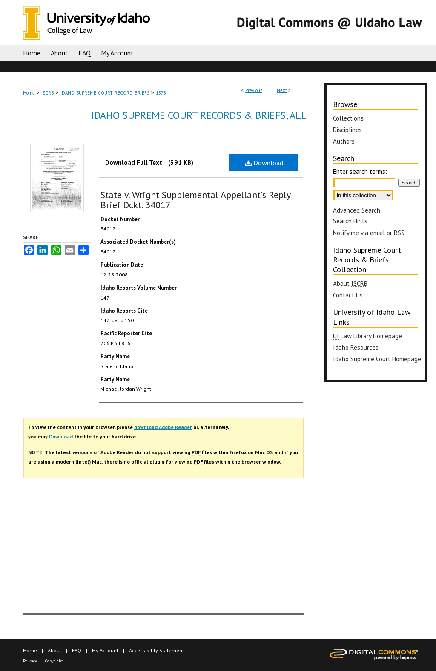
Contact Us (348, 295)
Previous (253, 90)
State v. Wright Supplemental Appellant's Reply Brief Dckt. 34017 (195, 200)
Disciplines (347, 130)
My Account (105, 650)
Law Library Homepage (367, 336)
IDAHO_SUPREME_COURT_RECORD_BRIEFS (104, 93)
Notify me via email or (368, 233)
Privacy (30, 661)
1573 (161, 93)
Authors (344, 141)
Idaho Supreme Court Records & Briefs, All (199, 115)
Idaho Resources (356, 347)
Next (282, 90)
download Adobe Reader (163, 427)
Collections (348, 118)
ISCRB (47, 93)
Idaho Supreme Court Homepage (377, 359)
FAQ (76, 650)
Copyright (54, 661)
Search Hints (350, 221)
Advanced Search (356, 210)
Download (264, 162)
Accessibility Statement (156, 650)
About (350, 283)
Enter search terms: (360, 171)
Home (29, 93)
